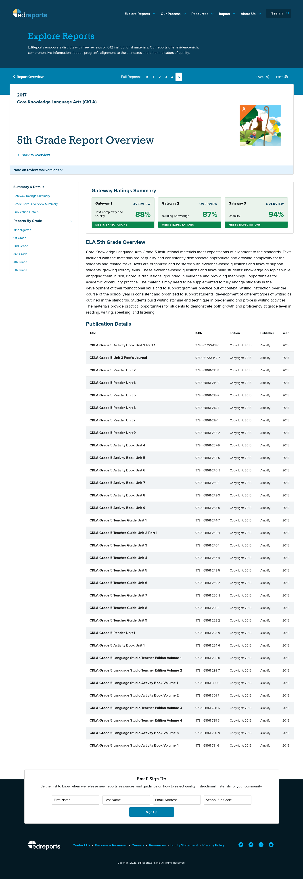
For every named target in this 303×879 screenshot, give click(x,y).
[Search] (278, 13)
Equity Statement (184, 845)
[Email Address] (177, 800)
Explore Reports (138, 13)
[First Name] (75, 800)
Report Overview (30, 76)
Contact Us (81, 845)
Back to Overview (35, 155)
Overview (142, 204)
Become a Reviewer (111, 845)
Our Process (171, 13)
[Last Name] (126, 800)
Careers (138, 845)
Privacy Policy (213, 845)
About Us (249, 13)
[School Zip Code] (227, 800)
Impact (225, 13)
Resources (200, 13)
